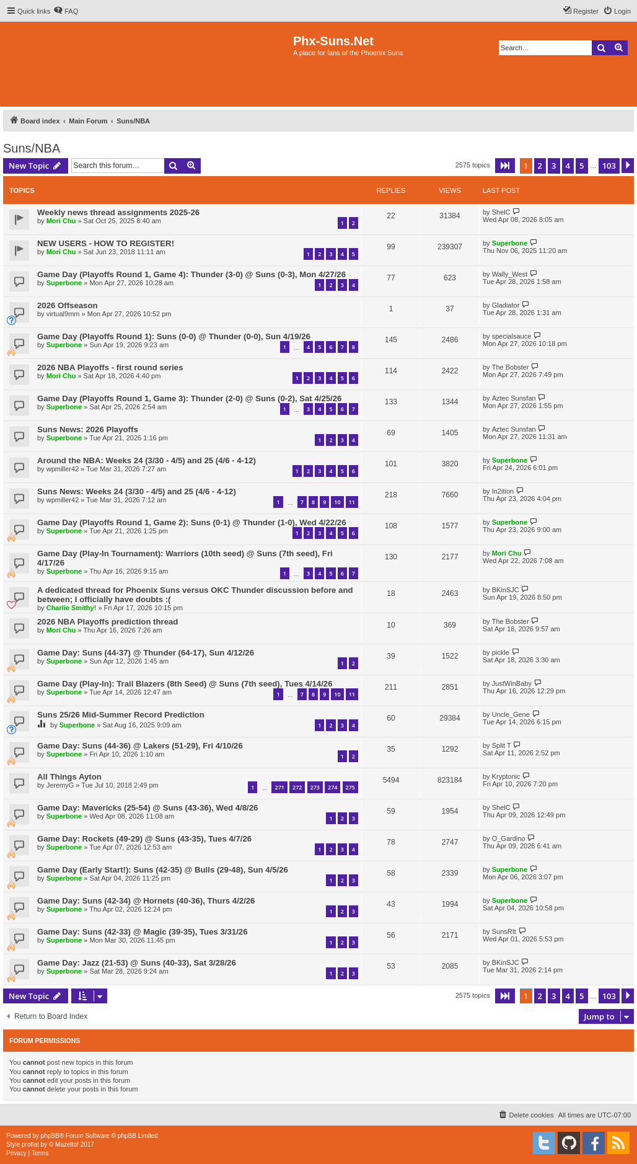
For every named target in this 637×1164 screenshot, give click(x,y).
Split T (501, 745)
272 (297, 787)
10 (337, 502)
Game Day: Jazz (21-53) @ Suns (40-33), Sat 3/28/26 (136, 962)
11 (352, 502)
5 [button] (581, 165)
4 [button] (568, 165)
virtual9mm (63, 314)
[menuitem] (65, 11)
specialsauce (512, 336)
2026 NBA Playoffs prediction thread (107, 621)
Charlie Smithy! (71, 607)
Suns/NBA (31, 148)
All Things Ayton (69, 776)
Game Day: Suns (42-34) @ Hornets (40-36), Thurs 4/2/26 (146, 900)
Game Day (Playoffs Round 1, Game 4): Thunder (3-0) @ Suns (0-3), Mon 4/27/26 (191, 274)
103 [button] (609, 165)
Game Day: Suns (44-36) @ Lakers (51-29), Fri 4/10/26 (140, 745)
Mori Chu (61, 220)
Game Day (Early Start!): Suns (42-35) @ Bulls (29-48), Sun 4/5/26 (162, 869)
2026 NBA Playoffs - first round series (110, 367)
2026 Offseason (67, 305)
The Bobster (510, 367)
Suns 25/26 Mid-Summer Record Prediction (120, 714)
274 (332, 787)
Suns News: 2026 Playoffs (87, 429)
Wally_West (509, 274)
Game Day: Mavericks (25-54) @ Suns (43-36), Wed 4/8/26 (147, 807)
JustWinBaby (512, 683)
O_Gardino (508, 838)
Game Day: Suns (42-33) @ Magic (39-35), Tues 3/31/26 (142, 931)
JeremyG (60, 785)
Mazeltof (67, 1144)
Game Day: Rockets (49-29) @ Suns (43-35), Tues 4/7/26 (144, 838)
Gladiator (506, 305)
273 (315, 787)
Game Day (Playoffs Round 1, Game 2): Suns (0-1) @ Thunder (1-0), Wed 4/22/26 (191, 522)
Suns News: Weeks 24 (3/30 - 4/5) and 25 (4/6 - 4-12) (136, 491)
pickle (500, 652)
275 (350, 787)
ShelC (501, 212)
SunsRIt (504, 931)
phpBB (50, 1135)
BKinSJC (505, 589)
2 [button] (540, 165)
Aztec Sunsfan (514, 398)
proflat (30, 1144)
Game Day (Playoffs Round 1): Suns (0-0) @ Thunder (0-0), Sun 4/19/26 (173, 336)
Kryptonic (506, 776)
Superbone (509, 243)
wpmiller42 (62, 469)
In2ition (503, 491)
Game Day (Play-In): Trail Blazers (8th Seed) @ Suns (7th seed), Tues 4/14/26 (185, 683)
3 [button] (553, 165)
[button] (505, 165)
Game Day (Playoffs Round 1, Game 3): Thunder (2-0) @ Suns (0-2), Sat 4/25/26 (189, 398)
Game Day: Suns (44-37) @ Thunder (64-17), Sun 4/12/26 (145, 652)
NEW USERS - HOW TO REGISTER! (105, 243)
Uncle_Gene (511, 714)
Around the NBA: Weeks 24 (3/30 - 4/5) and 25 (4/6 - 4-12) (146, 460)
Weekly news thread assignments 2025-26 (118, 212)
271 (279, 787)
